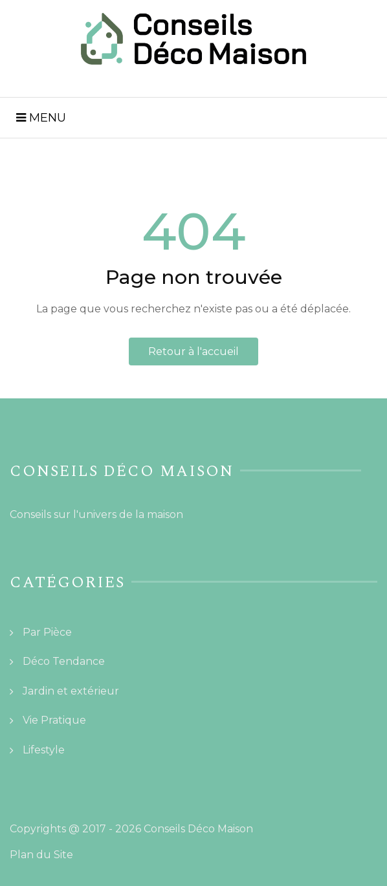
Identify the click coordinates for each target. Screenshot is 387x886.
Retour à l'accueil (193, 351)
